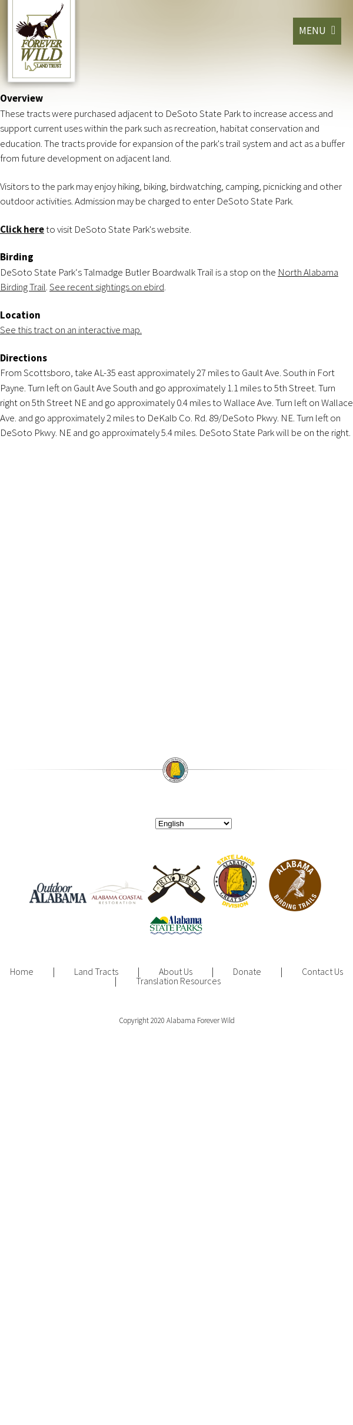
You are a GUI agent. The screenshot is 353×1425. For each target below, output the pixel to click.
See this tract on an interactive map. (71, 329)
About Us (175, 971)
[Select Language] (193, 823)
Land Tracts (96, 971)
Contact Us (322, 971)
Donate (247, 971)
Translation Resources (178, 981)
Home (22, 971)
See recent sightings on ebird (106, 286)
